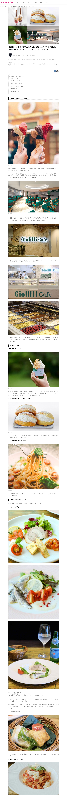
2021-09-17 (15, 54)
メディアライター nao (18, 55)
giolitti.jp (56, 43)
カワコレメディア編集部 (29, 55)
